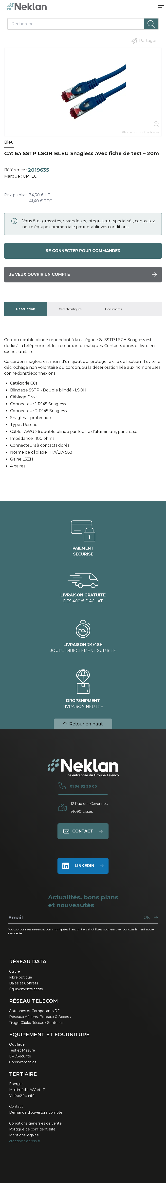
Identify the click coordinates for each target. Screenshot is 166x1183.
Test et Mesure (22, 1050)
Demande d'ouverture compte (35, 1112)
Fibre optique (20, 977)
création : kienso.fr (24, 1141)
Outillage (17, 1044)
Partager (144, 41)
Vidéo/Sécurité (22, 1095)
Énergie (16, 1084)
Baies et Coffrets (23, 983)
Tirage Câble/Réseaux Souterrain (37, 1022)
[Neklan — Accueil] (27, 6)
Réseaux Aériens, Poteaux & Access (40, 1017)
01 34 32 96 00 (83, 786)
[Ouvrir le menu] (161, 8)
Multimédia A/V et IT (27, 1090)
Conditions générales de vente (35, 1123)
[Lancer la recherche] (151, 23)
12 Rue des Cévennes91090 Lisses (89, 807)
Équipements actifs (26, 989)
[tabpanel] (83, 405)
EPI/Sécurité (20, 1056)
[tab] (25, 309)
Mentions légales (23, 1135)
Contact (16, 1106)
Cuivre (14, 971)
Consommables (22, 1062)
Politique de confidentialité (32, 1129)
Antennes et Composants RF (34, 1011)
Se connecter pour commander (83, 250)
